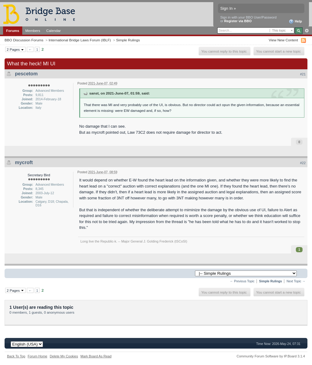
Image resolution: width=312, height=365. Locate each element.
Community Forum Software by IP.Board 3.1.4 (270, 356)
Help (295, 21)
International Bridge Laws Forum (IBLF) (79, 40)
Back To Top (16, 356)
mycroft (24, 162)
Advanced (306, 31)
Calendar (53, 31)
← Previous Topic (242, 281)
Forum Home (37, 356)
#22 (303, 163)
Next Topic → (295, 281)
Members (32, 31)
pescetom (26, 73)
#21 (303, 74)
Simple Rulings (128, 40)
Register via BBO (238, 21)
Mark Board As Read (96, 356)
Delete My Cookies (64, 356)
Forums (12, 31)
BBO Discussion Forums (24, 40)
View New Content (283, 40)
